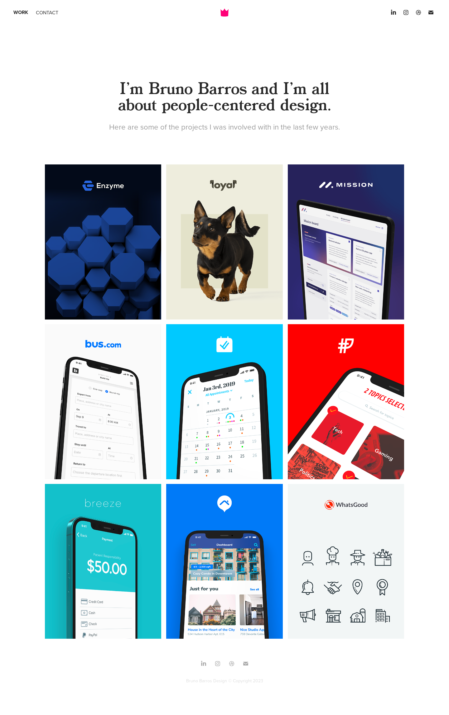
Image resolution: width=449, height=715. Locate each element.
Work (20, 12)
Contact (47, 12)
